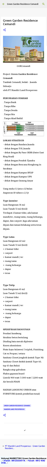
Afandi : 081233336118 (14, 460)
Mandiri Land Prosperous (14, 409)
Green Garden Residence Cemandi (22, 4)
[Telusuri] (43, 4)
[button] (4, 30)
